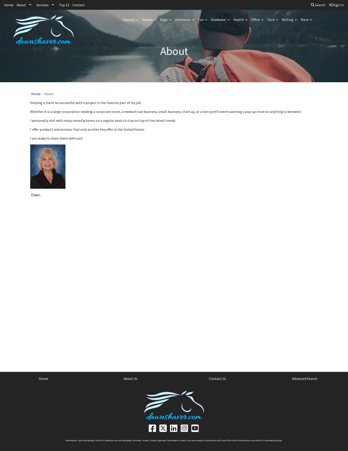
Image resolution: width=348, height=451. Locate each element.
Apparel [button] (129, 19)
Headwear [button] (218, 19)
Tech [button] (271, 19)
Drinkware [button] (183, 19)
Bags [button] (164, 19)
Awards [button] (147, 19)
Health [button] (238, 19)
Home (9, 5)
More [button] (304, 19)
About (21, 5)
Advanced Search (304, 378)
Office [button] (255, 19)
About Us (130, 378)
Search (318, 5)
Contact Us (217, 378)
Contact (78, 5)
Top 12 (64, 5)
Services (42, 5)
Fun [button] (201, 19)
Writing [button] (287, 19)
